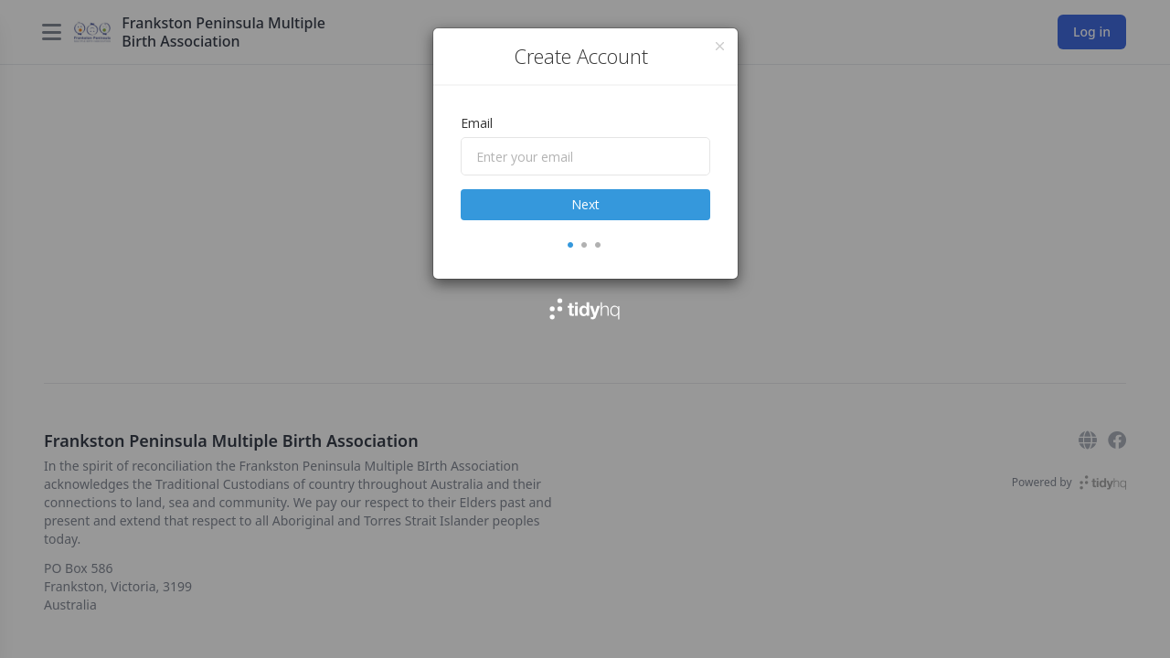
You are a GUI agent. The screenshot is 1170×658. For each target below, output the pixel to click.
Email (477, 123)
